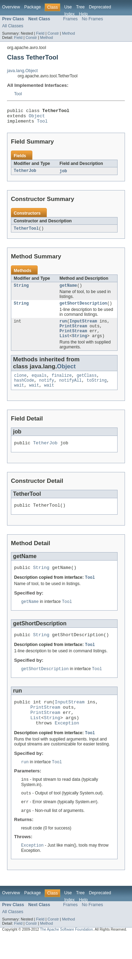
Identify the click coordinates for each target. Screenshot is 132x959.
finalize (62, 384)
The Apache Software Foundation (66, 953)
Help (83, 14)
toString (97, 389)
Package (32, 7)
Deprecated (100, 7)
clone (20, 384)
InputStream (83, 327)
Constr (53, 33)
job (63, 174)
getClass (87, 384)
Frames (70, 18)
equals (39, 384)
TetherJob (25, 174)
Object (37, 117)
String (21, 290)
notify (46, 389)
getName (68, 290)
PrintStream (73, 332)
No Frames (92, 18)
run (63, 327)
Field (40, 33)
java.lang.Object (22, 70)
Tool (18, 93)
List (64, 344)
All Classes (12, 25)
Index (69, 14)
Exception (67, 744)
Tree (80, 7)
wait (19, 395)
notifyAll (70, 389)
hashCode (24, 389)
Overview (11, 7)
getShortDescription (83, 308)
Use (68, 7)
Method (68, 33)
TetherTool (26, 232)
